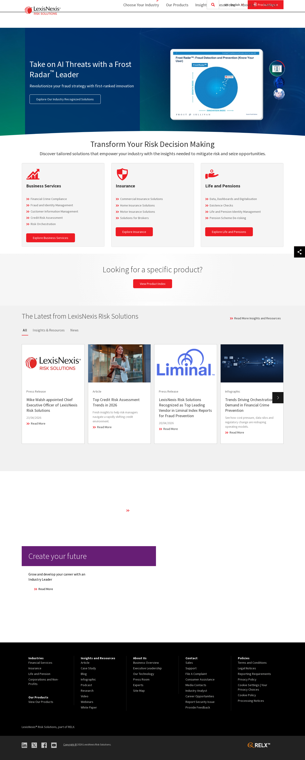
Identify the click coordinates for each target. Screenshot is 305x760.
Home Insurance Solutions (137, 205)
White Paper (89, 707)
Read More (38, 423)
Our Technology (143, 674)
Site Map (139, 691)
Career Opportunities (200, 696)
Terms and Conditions (252, 663)
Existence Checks (221, 205)
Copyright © (70, 744)
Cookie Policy (247, 695)
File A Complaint (196, 674)
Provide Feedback (198, 707)
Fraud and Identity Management (52, 205)
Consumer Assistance (200, 679)
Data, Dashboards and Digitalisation (233, 199)
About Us (245, 21)
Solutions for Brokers (134, 218)
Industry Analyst (196, 691)
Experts (138, 685)
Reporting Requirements (254, 674)
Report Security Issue (200, 702)
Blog (84, 674)
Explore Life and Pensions (229, 232)
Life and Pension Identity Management (235, 212)
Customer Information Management (54, 211)
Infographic (88, 679)
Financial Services (40, 663)
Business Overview (146, 663)
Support (191, 668)
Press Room (141, 679)
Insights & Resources (49, 330)
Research (87, 691)
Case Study (88, 668)
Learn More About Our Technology (153, 510)
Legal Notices (247, 668)
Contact (270, 21)
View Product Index (152, 284)
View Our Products (40, 702)
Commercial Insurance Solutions (141, 199)
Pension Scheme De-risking (228, 218)
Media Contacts (196, 685)
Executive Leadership (147, 668)
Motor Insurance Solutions (137, 212)
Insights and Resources (211, 21)
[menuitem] (174, 21)
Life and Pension (39, 674)
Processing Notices (251, 701)
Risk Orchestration (43, 224)
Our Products (174, 21)
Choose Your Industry (135, 21)
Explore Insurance (134, 232)
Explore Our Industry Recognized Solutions (65, 99)
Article (85, 663)
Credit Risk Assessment (47, 218)
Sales (189, 663)
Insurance (34, 668)
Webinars (87, 702)
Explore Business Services (50, 238)
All (25, 330)
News (74, 330)
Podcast (86, 685)
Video (84, 696)
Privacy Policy (247, 679)
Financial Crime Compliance (49, 199)
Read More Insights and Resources (257, 318)
